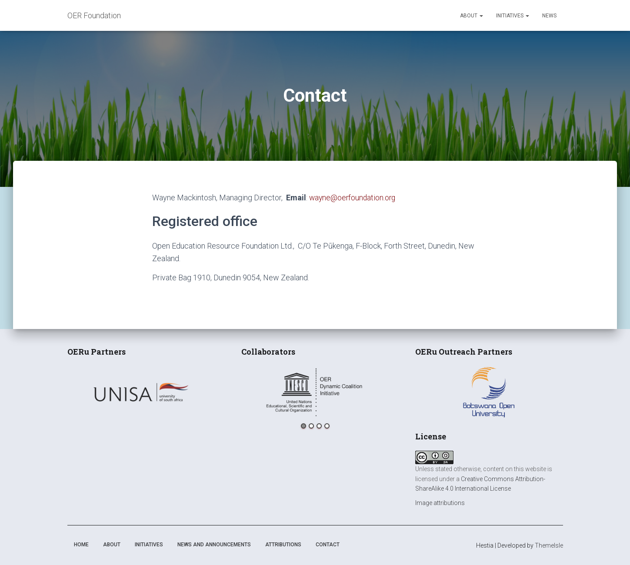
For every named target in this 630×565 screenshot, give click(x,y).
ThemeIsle (549, 545)
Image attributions (440, 502)
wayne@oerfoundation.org (353, 197)
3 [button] (319, 426)
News (549, 16)
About (471, 16)
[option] (141, 392)
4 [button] (327, 426)
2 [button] (311, 426)
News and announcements (214, 545)
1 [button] (303, 426)
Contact (328, 545)
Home (81, 545)
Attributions (283, 545)
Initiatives (512, 16)
